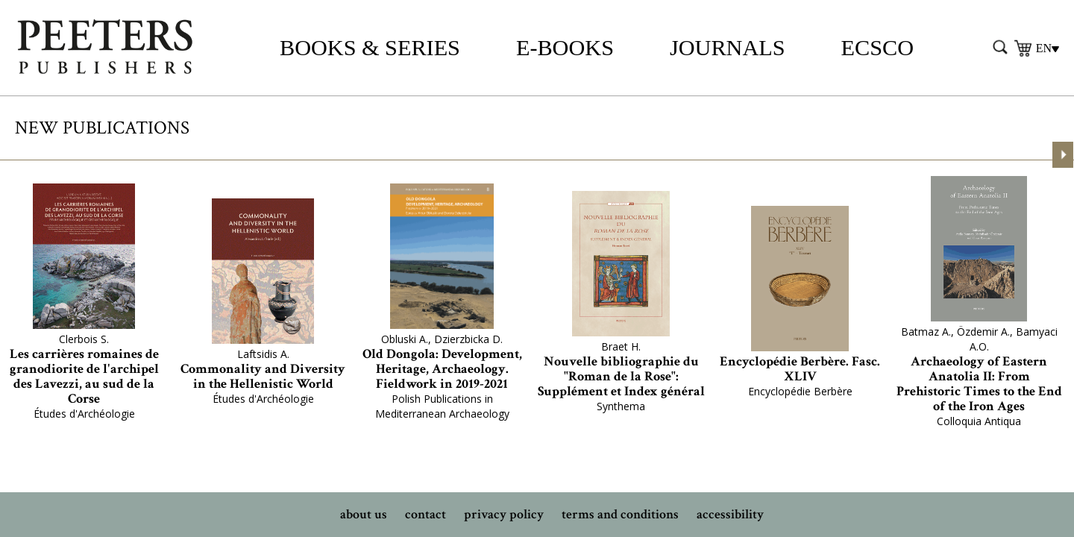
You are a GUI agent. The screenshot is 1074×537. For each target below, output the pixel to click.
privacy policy (504, 514)
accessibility (730, 514)
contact (425, 514)
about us (363, 514)
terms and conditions (620, 514)
